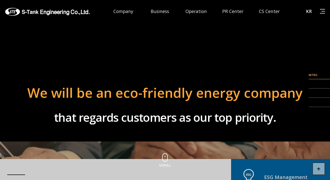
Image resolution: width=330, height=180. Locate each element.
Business (160, 11)
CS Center (269, 11)
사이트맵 (322, 11)
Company (123, 11)
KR (309, 11)
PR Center (232, 11)
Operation (196, 11)
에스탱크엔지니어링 (47, 12)
